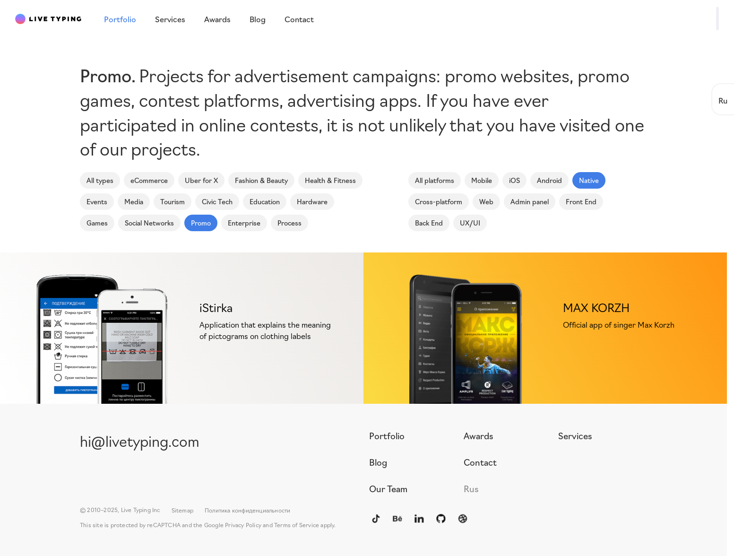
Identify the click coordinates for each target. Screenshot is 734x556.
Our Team (388, 488)
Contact (480, 462)
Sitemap (182, 510)
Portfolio (387, 435)
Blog (378, 462)
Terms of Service (296, 525)
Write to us (689, 18)
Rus (471, 488)
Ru (722, 100)
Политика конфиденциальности (247, 510)
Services (575, 435)
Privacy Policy (243, 525)
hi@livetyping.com (139, 440)
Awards (478, 435)
